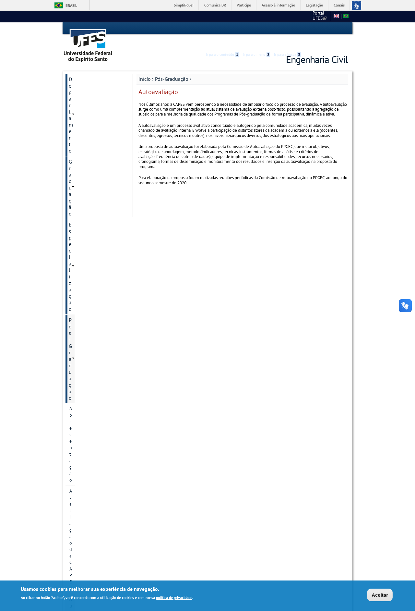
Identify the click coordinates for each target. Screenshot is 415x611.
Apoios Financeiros (88, 452)
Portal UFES (271, 16)
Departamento (84, 67)
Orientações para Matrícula (96, 417)
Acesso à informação (278, 5)
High (316, 28)
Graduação (80, 78)
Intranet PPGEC (80, 554)
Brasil (71, 5)
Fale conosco (316, 16)
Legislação (314, 5)
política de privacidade (174, 597)
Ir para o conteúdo (222, 28)
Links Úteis (81, 507)
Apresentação (82, 111)
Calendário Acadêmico (91, 192)
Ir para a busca (287, 28)
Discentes (78, 342)
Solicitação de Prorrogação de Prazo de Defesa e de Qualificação (96, 434)
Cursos (76, 225)
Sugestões (80, 496)
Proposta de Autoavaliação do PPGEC (92, 174)
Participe (244, 5)
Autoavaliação (83, 133)
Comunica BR (215, 5)
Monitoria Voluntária (91, 518)
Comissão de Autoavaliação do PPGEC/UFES (92, 150)
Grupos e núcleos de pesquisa (89, 261)
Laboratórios (83, 462)
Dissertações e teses (89, 320)
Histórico (78, 203)
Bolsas (75, 276)
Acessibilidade (309, 28)
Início (144, 67)
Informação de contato (91, 214)
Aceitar (380, 595)
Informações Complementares (85, 356)
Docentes (78, 309)
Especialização (85, 89)
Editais (76, 485)
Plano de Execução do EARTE (91, 374)
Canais (339, 5)
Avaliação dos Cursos (92, 473)
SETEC (76, 529)
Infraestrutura (83, 331)
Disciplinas (80, 298)
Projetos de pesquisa (90, 247)
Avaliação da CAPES (88, 122)
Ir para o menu (256, 28)
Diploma (77, 406)
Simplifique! (184, 5)
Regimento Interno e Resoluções (89, 391)
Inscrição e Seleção (88, 287)
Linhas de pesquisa (88, 236)
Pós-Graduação (171, 67)
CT (294, 16)
